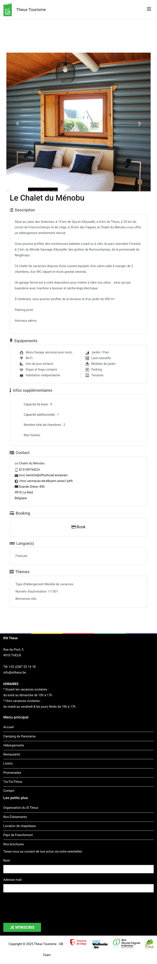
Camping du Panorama (19, 736)
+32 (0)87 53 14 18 (22, 667)
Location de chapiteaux (19, 826)
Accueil (8, 727)
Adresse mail (12, 880)
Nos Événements (15, 817)
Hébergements (13, 745)
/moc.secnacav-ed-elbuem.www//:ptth (46, 481)
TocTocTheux (12, 782)
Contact (8, 791)
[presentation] (36, 904)
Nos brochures (13, 844)
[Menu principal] (149, 9)
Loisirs (8, 763)
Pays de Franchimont (18, 835)
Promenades (12, 773)
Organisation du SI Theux (20, 808)
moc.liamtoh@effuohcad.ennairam (43, 475)
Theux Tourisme (31, 9)
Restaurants (11, 754)
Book (78, 526)
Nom (6, 860)
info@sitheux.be (14, 672)
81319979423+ (29, 470)
